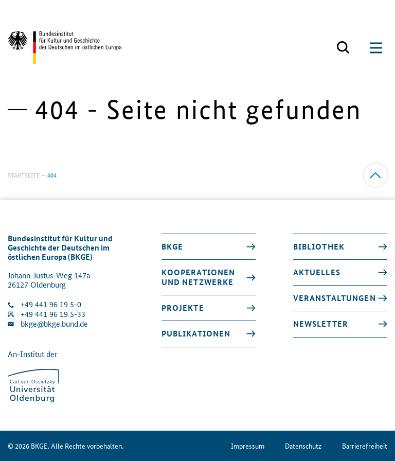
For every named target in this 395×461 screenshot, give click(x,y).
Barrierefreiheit (364, 446)
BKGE (172, 246)
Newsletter (320, 323)
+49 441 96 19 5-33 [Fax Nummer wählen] (53, 314)
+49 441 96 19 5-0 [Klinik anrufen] (51, 304)
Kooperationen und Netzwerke (198, 277)
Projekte (182, 307)
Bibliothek (319, 246)
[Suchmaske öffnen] (343, 48)
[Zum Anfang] (375, 175)
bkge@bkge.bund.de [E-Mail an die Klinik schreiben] (54, 324)
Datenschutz (303, 446)
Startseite (24, 175)
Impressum (247, 446)
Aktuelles (316, 272)
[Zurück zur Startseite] (64, 47)
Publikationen (196, 333)
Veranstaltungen (334, 298)
